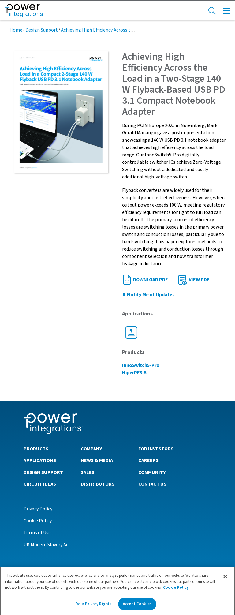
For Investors (155, 448)
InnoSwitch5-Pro (140, 365)
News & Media (97, 460)
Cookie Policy (38, 520)
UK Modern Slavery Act (47, 544)
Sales (87, 472)
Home (15, 30)
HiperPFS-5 (134, 372)
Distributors (97, 484)
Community (152, 472)
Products (36, 448)
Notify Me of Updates (148, 294)
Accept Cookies (137, 606)
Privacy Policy (38, 508)
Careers (148, 460)
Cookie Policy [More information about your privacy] (176, 590)
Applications (40, 460)
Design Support (41, 30)
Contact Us (152, 484)
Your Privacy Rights (93, 606)
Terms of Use (37, 532)
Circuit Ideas (40, 484)
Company (91, 448)
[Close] (225, 579)
